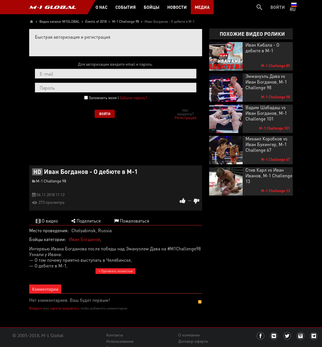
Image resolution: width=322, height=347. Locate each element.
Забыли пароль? (133, 97)
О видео (47, 221)
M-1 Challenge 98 (51, 180)
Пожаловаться (131, 221)
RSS (200, 302)
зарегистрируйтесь (64, 308)
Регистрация (185, 117)
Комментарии (45, 289)
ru (294, 7)
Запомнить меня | (118, 98)
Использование (120, 341)
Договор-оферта (193, 341)
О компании (189, 335)
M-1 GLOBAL (52, 7)
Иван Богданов (84, 239)
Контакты (114, 335)
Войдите (35, 308)
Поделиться (86, 221)
